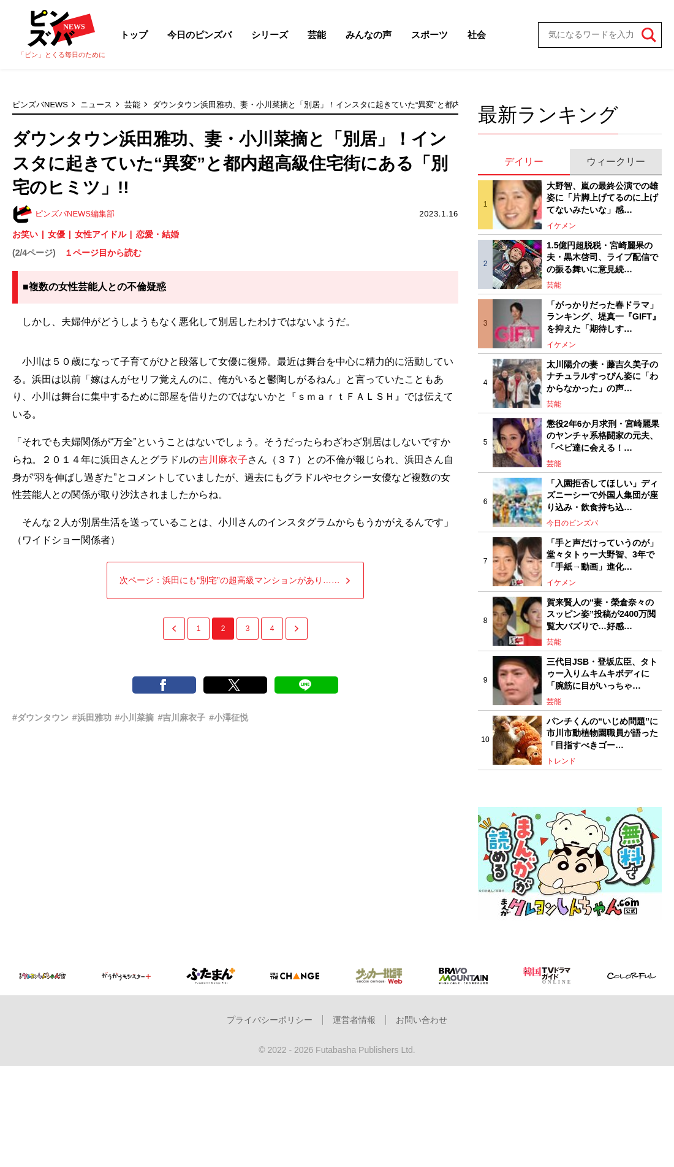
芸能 (317, 34)
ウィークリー (615, 161)
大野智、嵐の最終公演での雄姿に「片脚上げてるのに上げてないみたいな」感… (602, 198)
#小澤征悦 (228, 717)
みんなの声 (369, 34)
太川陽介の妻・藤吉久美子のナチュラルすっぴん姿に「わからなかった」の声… (602, 376)
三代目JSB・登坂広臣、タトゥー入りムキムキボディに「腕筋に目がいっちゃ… (602, 674)
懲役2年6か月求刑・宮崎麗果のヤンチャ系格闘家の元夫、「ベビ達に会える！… (603, 436)
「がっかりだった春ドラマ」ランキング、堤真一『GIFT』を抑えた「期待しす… (604, 317)
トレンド (561, 761)
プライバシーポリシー (269, 1020)
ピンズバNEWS (40, 105)
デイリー (523, 161)
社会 (477, 34)
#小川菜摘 (134, 717)
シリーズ (269, 34)
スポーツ (429, 34)
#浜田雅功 (92, 717)
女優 (56, 234)
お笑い (25, 234)
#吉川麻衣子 (181, 717)
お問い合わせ (421, 1020)
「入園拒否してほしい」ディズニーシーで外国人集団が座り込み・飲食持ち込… (602, 495)
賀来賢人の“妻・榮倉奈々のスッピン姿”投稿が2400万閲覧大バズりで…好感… (601, 614)
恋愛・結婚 (157, 234)
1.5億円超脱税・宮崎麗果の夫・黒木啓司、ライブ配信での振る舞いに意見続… (602, 257)
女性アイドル (100, 234)
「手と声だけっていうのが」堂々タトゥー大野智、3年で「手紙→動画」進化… (602, 555)
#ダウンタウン (40, 717)
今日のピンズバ (199, 34)
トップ (134, 34)
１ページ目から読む (103, 253)
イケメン (561, 225)
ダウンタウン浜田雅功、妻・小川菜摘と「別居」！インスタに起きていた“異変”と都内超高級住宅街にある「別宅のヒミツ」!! (376, 105)
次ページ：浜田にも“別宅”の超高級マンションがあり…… (234, 580)
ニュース (96, 105)
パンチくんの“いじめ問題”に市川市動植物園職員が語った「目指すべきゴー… (602, 733)
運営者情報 (354, 1020)
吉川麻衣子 (223, 459)
